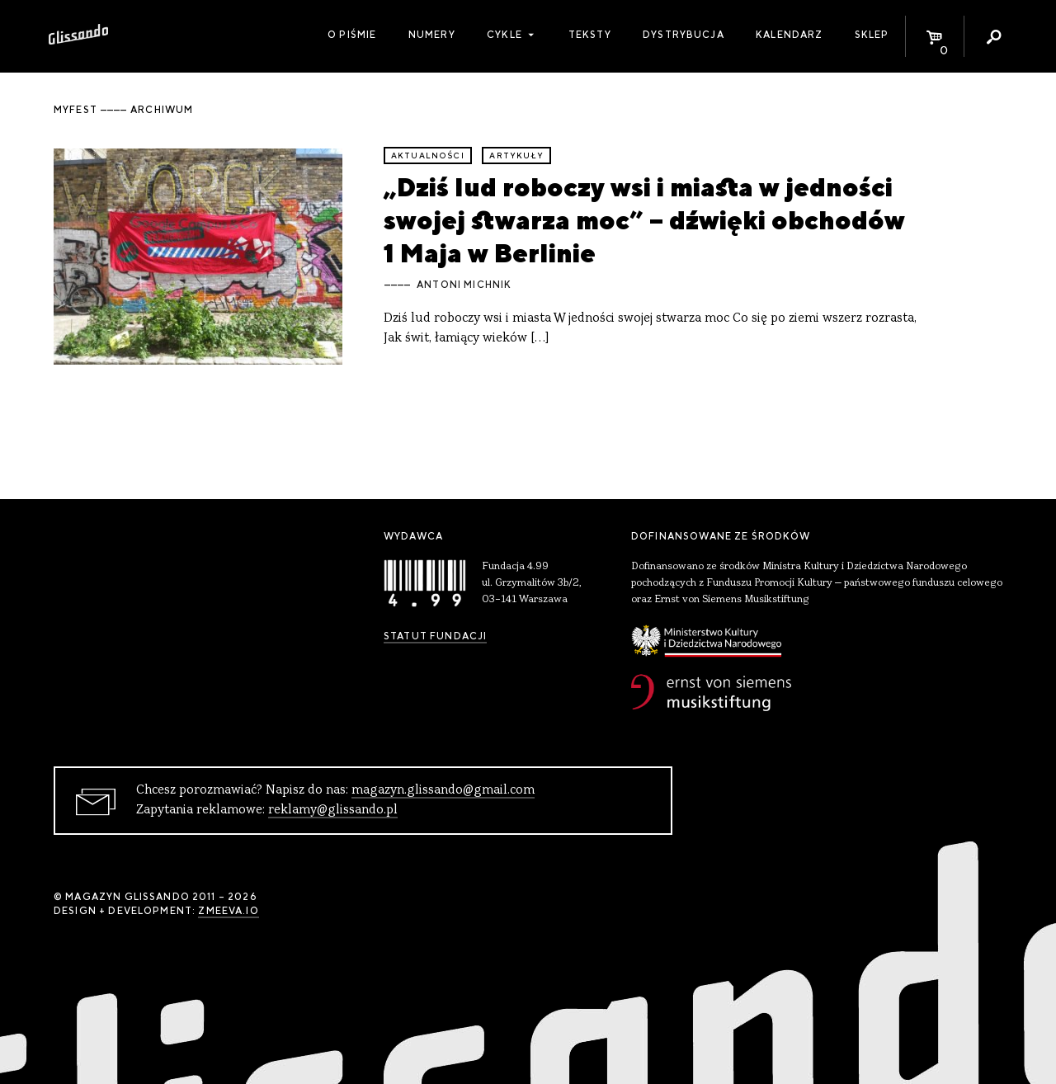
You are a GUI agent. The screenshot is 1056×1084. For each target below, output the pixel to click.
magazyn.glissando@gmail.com (443, 790)
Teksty (589, 34)
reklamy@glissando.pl (333, 810)
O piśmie (352, 34)
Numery (431, 34)
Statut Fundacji (435, 636)
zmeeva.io (228, 911)
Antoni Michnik (464, 284)
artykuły (516, 155)
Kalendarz (789, 34)
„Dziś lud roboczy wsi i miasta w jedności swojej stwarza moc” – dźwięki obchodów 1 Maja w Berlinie (644, 220)
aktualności (427, 155)
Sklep (872, 34)
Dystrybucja (683, 34)
